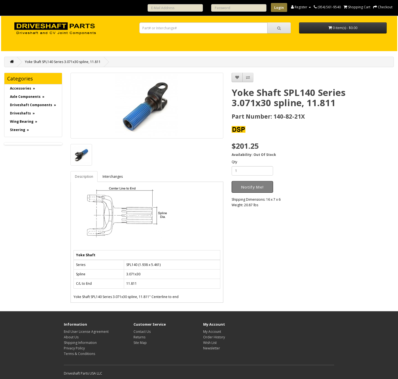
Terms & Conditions (79, 353)
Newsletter (211, 348)
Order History (214, 337)
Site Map (140, 342)
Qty (234, 162)
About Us (71, 337)
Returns (139, 337)
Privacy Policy (74, 348)
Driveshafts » (22, 113)
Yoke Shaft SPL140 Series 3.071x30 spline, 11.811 (63, 61)
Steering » (19, 129)
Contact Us (142, 331)
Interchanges (113, 176)
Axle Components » (27, 96)
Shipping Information (80, 342)
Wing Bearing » (23, 121)
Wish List (210, 342)
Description (84, 176)
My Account (212, 331)
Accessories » (22, 88)
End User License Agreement (86, 331)
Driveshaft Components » (33, 105)
